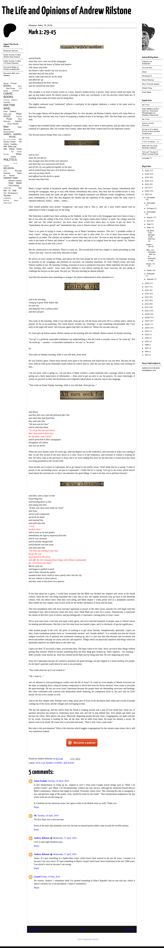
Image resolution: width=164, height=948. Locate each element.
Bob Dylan (10, 88)
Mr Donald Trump (12, 140)
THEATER (7, 188)
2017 (147, 287)
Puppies (6, 166)
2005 (147, 328)
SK (35, 815)
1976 (147, 355)
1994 (147, 351)
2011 (147, 307)
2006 (147, 324)
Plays (15, 163)
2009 (147, 314)
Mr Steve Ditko (12, 149)
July (149, 221)
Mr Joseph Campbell (12, 142)
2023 (147, 181)
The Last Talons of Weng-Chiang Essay (150, 153)
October (150, 208)
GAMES (18, 121)
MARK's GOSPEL (54, 763)
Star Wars (15, 183)
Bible (20, 86)
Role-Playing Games (150, 84)
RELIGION (69, 763)
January (150, 279)
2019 (38, 763)
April (149, 227)
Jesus (144, 72)
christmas (7, 198)
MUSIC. (12, 136)
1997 (147, 348)
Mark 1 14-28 (150, 265)
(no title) (145, 104)
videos (16, 200)
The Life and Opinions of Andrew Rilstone (66, 11)
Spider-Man (147, 88)
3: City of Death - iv (150, 141)
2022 (147, 184)
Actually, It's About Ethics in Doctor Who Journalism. (151, 131)
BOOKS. (7, 85)
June (149, 224)
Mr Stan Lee (10, 146)
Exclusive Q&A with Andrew (11, 74)
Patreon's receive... (11, 51)
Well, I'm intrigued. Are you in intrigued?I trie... (151, 255)
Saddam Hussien (15, 180)
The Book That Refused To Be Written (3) (150, 235)
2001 (147, 341)
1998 (147, 345)
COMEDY (15, 91)
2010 (147, 311)
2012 (147, 304)
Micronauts (147, 76)
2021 (147, 187)
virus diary (7, 203)
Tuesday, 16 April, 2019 (58, 781)
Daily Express (9, 111)
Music (19, 154)
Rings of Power (12, 174)
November (151, 203)
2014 (147, 297)
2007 (147, 321)
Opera (13, 157)
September (151, 212)
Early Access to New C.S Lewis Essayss (12, 62)
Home (82, 929)
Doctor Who (147, 67)
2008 (147, 317)
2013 (147, 300)
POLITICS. (10, 159)
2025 (147, 174)
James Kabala (40, 781)
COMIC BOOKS (8, 95)
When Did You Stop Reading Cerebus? (149, 146)
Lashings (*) (147, 158)
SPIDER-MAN (10, 178)
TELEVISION (13, 185)
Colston (6, 102)
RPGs (5, 171)
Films (9, 118)
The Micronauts (10, 193)
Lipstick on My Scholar (148, 124)
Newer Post (35, 929)
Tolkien (6, 195)
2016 (147, 290)
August (150, 217)
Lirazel (37, 876)
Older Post (129, 929)
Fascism (19, 116)
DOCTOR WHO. (9, 106)
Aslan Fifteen (10, 83)
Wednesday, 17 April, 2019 (65, 838)
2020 (147, 191)
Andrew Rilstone (42, 838)
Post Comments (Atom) (87, 939)
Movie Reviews (148, 80)
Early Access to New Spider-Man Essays (12, 56)
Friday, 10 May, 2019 (50, 876)
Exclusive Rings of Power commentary (11, 68)
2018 (147, 283)
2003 (147, 334)
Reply (36, 807)
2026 (147, 170)
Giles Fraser (12, 124)
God (43, 763)
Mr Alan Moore (9, 139)
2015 (147, 293)
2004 (147, 331)
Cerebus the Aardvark (147, 62)
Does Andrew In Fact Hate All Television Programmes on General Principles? (150, 112)
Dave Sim (7, 114)
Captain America (10, 100)
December (151, 197)
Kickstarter (8, 132)
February (151, 273)
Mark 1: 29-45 (150, 245)
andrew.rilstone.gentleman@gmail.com (151, 369)
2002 (147, 338)
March (150, 270)
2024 (147, 177)
